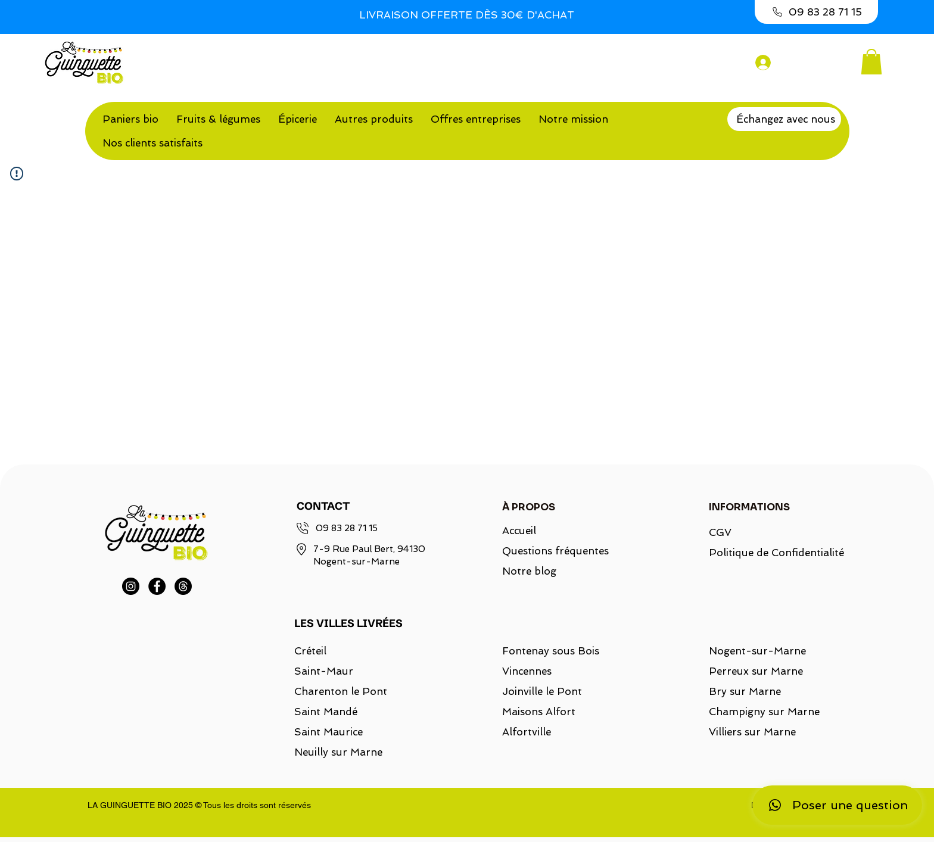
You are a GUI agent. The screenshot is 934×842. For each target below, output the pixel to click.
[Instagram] (130, 586)
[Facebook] (157, 586)
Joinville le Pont (542, 691)
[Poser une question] (837, 805)
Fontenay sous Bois (550, 651)
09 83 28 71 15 (347, 528)
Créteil (310, 651)
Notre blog (529, 571)
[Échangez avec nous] (784, 119)
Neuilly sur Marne (338, 752)
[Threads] (183, 586)
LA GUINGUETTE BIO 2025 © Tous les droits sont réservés (199, 805)
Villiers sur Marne (752, 732)
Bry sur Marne (745, 691)
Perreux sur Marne (756, 671)
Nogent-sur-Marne (757, 651)
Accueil (519, 531)
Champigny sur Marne (764, 712)
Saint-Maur (323, 671)
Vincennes (527, 671)
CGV (720, 532)
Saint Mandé (325, 712)
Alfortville (526, 732)
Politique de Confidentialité (769, 553)
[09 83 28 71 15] (816, 12)
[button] (871, 61)
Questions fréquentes (555, 551)
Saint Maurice (328, 732)
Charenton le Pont (340, 691)
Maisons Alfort (538, 712)
